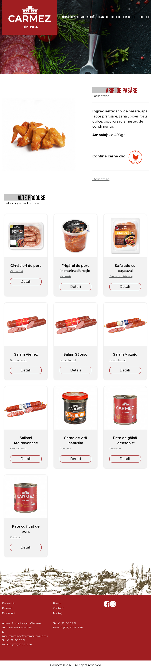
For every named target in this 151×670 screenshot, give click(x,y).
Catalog (104, 17)
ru (147, 17)
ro (141, 17)
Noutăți (92, 17)
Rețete (116, 17)
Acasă (65, 17)
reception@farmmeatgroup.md (28, 635)
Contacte (129, 17)
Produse (7, 608)
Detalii (26, 282)
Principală (8, 603)
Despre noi (78, 17)
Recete (57, 603)
